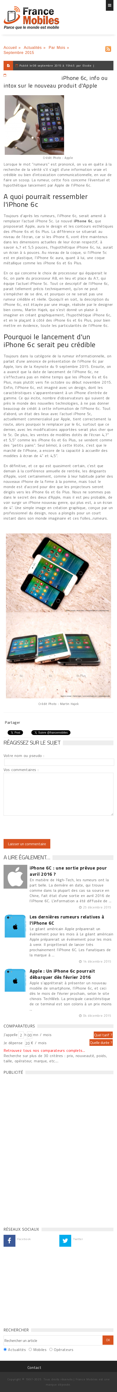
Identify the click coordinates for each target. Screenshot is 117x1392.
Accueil (10, 48)
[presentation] (43, 827)
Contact (34, 1367)
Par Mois (57, 48)
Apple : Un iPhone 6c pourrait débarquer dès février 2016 (62, 974)
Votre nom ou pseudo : (24, 755)
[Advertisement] (39, 1149)
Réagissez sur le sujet (32, 742)
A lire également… (27, 857)
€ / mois (39, 1042)
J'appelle (11, 1034)
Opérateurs (63, 1349)
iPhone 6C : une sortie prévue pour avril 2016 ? (68, 871)
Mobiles (40, 1349)
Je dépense (14, 1042)
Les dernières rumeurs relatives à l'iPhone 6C (67, 920)
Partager (12, 722)
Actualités (33, 48)
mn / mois (42, 1034)
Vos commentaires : (21, 769)
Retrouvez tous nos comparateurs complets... (44, 1050)
